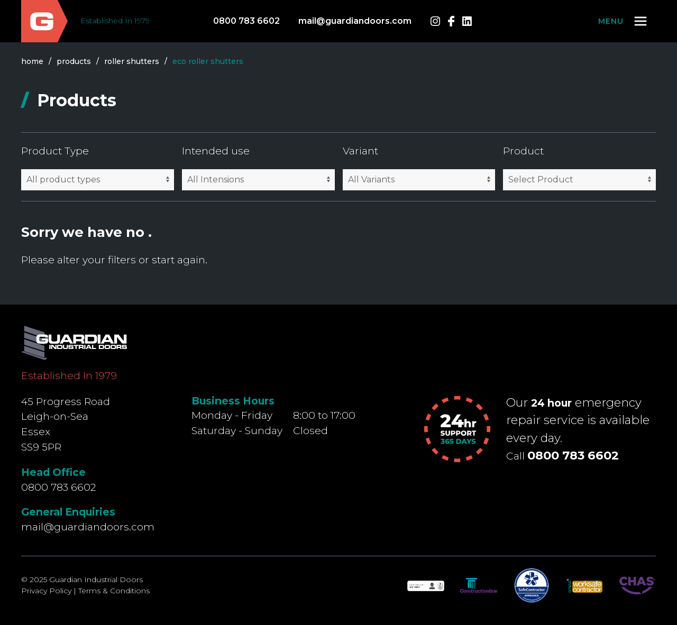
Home (32, 61)
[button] (623, 21)
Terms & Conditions (114, 590)
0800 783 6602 (246, 21)
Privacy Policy (46, 590)
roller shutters (131, 61)
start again (178, 259)
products (74, 61)
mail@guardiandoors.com (354, 21)
